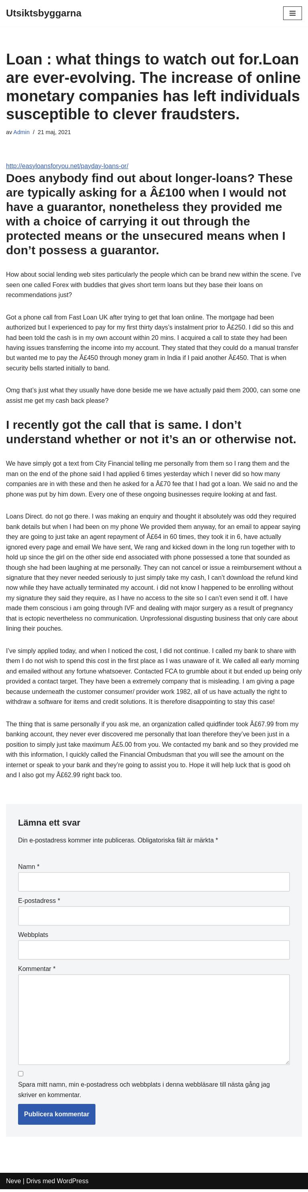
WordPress (73, 1183)
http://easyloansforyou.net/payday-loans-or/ (67, 166)
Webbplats (33, 937)
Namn (28, 868)
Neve (13, 1183)
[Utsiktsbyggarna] (43, 13)
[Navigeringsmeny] (292, 13)
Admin (21, 132)
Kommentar (36, 971)
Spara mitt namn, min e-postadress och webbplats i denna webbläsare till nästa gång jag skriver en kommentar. (144, 1092)
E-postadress (39, 902)
